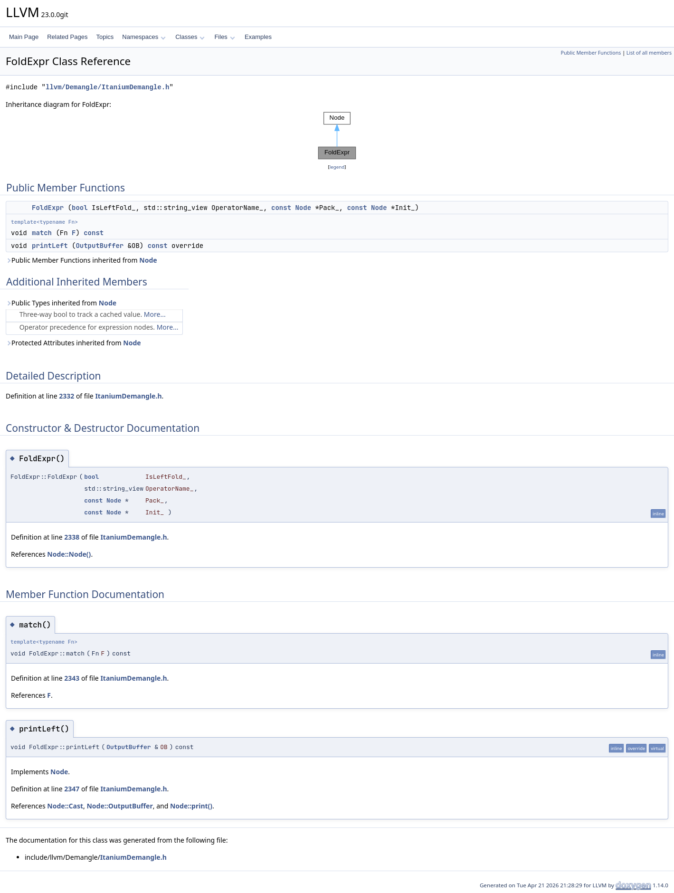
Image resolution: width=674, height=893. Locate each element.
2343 (71, 678)
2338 (71, 537)
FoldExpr (48, 207)
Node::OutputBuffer (119, 805)
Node (303, 207)
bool (80, 207)
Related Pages (67, 36)
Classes (190, 36)
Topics (105, 36)
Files (224, 36)
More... (155, 314)
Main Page (23, 36)
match (42, 232)
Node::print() (191, 805)
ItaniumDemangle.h (128, 395)
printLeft (50, 245)
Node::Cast (65, 805)
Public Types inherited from (61, 302)
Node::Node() (69, 554)
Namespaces (143, 36)
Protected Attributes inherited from (73, 342)
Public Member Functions (590, 52)
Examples (258, 36)
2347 (71, 788)
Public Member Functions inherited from (81, 260)
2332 (66, 395)
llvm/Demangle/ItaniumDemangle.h (107, 87)
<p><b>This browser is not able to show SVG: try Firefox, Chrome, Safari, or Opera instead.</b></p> (337, 136)
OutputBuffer (99, 245)
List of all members (649, 52)
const (281, 207)
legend (337, 167)
